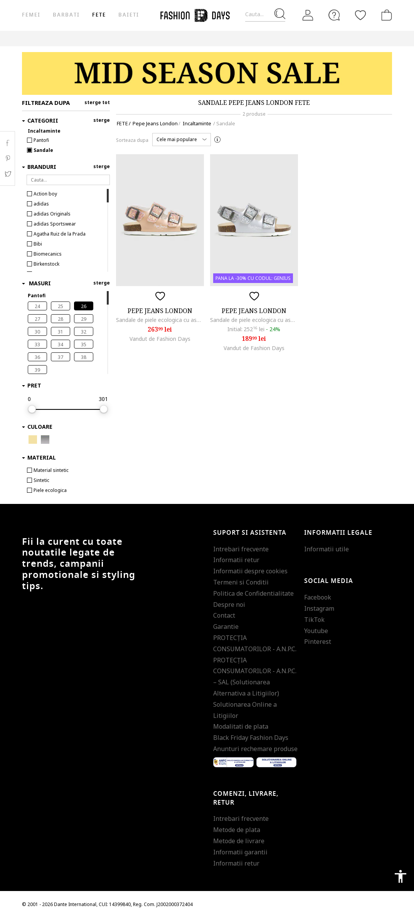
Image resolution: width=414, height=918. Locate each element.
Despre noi (229, 604)
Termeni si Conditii (241, 582)
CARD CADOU (312, 38)
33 (37, 344)
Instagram (319, 608)
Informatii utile (326, 549)
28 (60, 319)
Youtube (316, 631)
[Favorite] (360, 15)
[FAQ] (334, 15)
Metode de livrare (238, 841)
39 (37, 370)
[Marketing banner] (207, 73)
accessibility (400, 876)
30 (37, 331)
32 (83, 331)
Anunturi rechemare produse (255, 749)
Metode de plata (236, 829)
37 (60, 357)
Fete (99, 15)
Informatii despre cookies (250, 571)
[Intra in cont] (308, 15)
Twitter (7, 174)
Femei (31, 15)
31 (60, 331)
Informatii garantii (240, 852)
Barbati (66, 15)
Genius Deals (240, 38)
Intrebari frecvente (241, 549)
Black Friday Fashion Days (250, 737)
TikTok (314, 619)
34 (60, 344)
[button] (181, 139)
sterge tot (97, 102)
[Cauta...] (265, 14)
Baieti (128, 15)
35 (83, 344)
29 (83, 319)
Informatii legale (338, 532)
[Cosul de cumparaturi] (385, 15)
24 (37, 306)
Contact (224, 615)
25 (60, 306)
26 (83, 306)
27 (37, 319)
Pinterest (317, 641)
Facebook (317, 597)
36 (37, 357)
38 (83, 357)
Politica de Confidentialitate (253, 593)
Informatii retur (236, 560)
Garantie (226, 626)
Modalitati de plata (240, 726)
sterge (101, 120)
